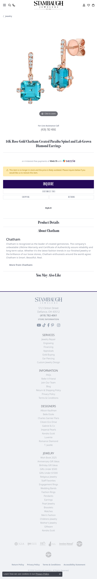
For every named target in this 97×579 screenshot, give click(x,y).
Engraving (48, 343)
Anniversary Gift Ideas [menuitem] (49, 461)
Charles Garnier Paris (48, 418)
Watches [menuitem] (48, 511)
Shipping (26, 197)
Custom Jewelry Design (48, 362)
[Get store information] (48, 319)
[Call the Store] (48, 315)
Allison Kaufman (48, 410)
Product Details (48, 222)
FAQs (48, 374)
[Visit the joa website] (52, 544)
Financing (48, 346)
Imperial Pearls (48, 429)
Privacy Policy (48, 394)
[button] (9, 5)
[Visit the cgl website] (48, 555)
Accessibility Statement (74, 564)
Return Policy (18, 564)
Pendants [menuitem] (48, 495)
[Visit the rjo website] (43, 544)
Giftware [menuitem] (48, 526)
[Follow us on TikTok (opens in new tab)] (44, 325)
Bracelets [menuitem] (48, 507)
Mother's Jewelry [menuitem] (48, 522)
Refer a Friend (48, 378)
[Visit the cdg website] (79, 544)
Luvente (48, 437)
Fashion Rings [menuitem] (48, 492)
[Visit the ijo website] (32, 544)
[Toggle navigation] (4, 5)
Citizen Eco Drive (48, 422)
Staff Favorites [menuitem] (48, 480)
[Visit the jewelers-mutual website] (66, 544)
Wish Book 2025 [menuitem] (48, 457)
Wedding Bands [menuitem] (49, 488)
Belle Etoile (48, 414)
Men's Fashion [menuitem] (48, 515)
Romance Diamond (48, 441)
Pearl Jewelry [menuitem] (48, 503)
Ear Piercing (48, 358)
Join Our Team (48, 382)
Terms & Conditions (48, 397)
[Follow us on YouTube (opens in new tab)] (39, 325)
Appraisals (48, 350)
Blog (48, 386)
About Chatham (48, 231)
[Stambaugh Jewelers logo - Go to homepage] (48, 5)
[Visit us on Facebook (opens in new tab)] (48, 325)
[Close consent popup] (60, 574)
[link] (14, 5)
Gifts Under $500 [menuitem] (48, 469)
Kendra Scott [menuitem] (48, 530)
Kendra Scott (48, 433)
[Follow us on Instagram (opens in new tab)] (58, 325)
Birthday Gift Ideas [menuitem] (48, 465)
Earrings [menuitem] (48, 499)
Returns (71, 197)
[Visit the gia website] (19, 544)
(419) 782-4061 (48, 130)
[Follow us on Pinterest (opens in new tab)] (52, 325)
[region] (48, 72)
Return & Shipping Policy (48, 390)
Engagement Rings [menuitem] (48, 484)
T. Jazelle (48, 445)
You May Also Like (48, 275)
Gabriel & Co (48, 425)
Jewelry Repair (48, 339)
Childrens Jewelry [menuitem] (48, 518)
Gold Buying (48, 354)
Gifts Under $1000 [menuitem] (48, 472)
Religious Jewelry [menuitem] (48, 476)
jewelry (8, 16)
